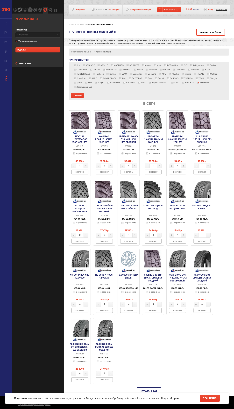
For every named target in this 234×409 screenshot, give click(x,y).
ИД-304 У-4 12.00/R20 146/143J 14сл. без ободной (153, 141)
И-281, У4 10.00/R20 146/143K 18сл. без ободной (79, 210)
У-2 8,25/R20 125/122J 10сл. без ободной (202, 139)
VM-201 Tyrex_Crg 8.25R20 (201, 207)
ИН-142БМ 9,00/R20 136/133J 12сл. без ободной (177, 141)
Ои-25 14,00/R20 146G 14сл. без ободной (104, 208)
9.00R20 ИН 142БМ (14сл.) (128, 276)
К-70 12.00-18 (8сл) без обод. (153, 207)
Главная (72, 25)
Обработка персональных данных (35, 405)
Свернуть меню (23, 63)
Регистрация (221, 10)
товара (140, 10)
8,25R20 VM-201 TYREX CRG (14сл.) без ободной (177, 277)
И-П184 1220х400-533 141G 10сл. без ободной (128, 139)
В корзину (80, 172)
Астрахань (80, 10)
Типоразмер (21, 30)
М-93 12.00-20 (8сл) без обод (177, 207)
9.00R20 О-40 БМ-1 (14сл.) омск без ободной (153, 277)
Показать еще (149, 390)
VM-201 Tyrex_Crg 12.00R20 (79, 276)
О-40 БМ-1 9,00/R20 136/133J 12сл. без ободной (104, 141)
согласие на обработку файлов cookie (119, 398)
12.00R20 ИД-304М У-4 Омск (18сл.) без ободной (79, 347)
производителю (103, 52)
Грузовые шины (83, 25)
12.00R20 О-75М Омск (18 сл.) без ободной (104, 347)
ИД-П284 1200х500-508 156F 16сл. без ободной (79, 141)
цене (89, 52)
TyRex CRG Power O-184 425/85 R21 (128, 207)
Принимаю (210, 398)
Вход (210, 10)
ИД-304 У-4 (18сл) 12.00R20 (104, 276)
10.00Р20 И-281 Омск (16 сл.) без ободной (202, 277)
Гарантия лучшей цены (210, 32)
